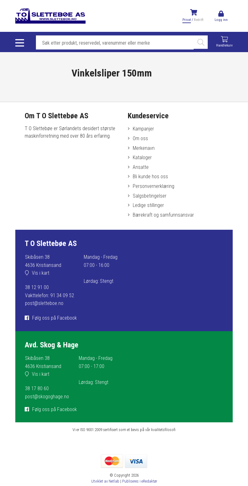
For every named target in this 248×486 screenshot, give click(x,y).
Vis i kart (40, 273)
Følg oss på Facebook (54, 318)
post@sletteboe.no (44, 303)
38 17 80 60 (37, 388)
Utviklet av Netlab (105, 481)
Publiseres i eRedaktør (139, 481)
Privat (186, 20)
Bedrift (198, 20)
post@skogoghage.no (47, 397)
